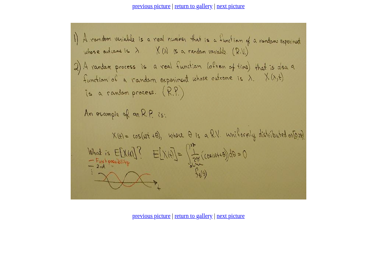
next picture (231, 6)
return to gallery (193, 6)
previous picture (152, 6)
